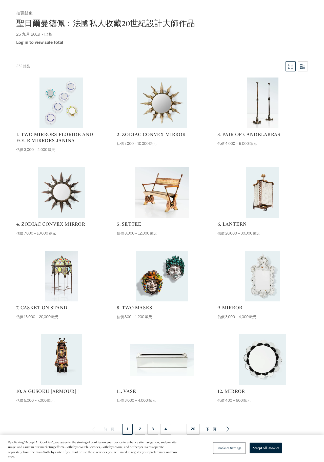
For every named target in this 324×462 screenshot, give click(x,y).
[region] (162, 448)
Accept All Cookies (265, 448)
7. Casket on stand (42, 307)
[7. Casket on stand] (61, 276)
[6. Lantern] (262, 192)
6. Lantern (232, 224)
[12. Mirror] (262, 359)
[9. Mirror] (262, 276)
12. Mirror (231, 391)
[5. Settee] (162, 192)
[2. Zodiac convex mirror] (162, 103)
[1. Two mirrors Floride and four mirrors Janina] (61, 103)
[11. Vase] (162, 360)
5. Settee (129, 224)
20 (193, 429)
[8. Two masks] (162, 276)
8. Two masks (134, 307)
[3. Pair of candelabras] (262, 103)
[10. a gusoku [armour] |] (61, 359)
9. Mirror (229, 307)
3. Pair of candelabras (248, 134)
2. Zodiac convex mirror (151, 134)
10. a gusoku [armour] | (47, 391)
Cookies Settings (229, 448)
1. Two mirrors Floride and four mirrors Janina (54, 137)
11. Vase (126, 391)
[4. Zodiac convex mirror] (61, 192)
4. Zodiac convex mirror (50, 224)
